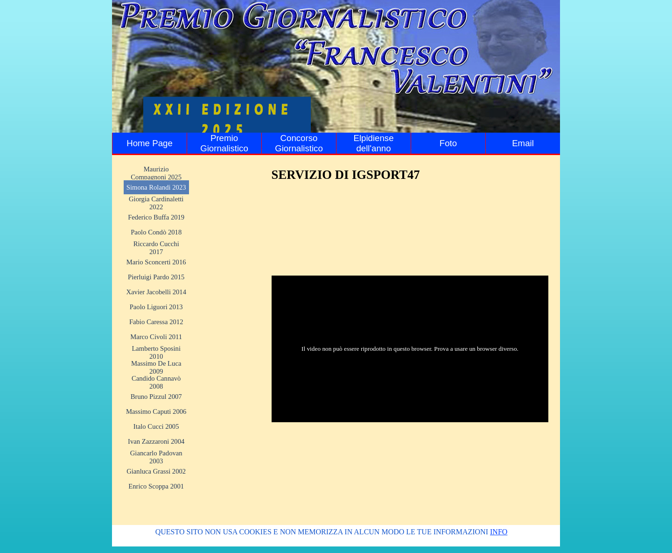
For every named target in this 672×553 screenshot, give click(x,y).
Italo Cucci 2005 (156, 426)
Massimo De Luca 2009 (156, 367)
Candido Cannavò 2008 (156, 382)
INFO (498, 532)
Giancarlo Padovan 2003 (156, 457)
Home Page (149, 143)
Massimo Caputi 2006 (156, 411)
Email (523, 143)
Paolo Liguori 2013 (156, 307)
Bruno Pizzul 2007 (156, 396)
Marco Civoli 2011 (156, 336)
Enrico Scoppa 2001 (156, 486)
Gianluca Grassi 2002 (156, 471)
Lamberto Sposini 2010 (156, 352)
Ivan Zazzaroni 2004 (156, 441)
